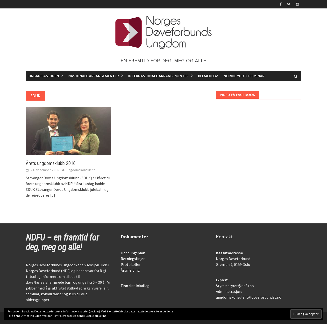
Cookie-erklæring (95, 315)
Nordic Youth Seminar (244, 76)
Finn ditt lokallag (135, 285)
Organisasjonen (43, 76)
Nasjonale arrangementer (93, 76)
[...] (52, 195)
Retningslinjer (133, 258)
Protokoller (131, 264)
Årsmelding (130, 270)
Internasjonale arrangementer (158, 76)
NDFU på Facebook (237, 95)
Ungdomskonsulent (81, 170)
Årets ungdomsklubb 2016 (51, 163)
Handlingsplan (133, 252)
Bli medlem (208, 76)
